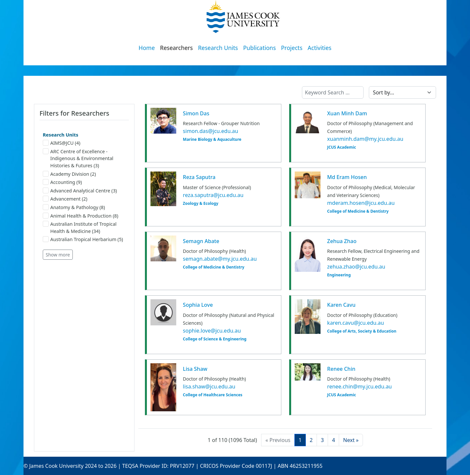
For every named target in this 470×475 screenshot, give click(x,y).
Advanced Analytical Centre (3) (80, 191)
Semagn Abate (201, 241)
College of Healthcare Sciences (212, 395)
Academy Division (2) (69, 174)
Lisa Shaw (195, 368)
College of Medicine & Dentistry (357, 211)
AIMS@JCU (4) (61, 143)
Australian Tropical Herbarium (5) (83, 239)
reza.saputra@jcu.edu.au (213, 195)
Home (147, 48)
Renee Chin (341, 368)
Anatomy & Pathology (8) (74, 207)
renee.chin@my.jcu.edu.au (359, 386)
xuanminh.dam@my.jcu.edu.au (365, 138)
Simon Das (196, 113)
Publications (259, 48)
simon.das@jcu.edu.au (210, 131)
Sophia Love (198, 304)
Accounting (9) (62, 182)
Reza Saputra (199, 177)
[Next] (351, 440)
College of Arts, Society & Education (361, 331)
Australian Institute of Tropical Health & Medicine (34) (80, 227)
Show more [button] (58, 255)
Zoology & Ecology (200, 203)
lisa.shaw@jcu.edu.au (209, 386)
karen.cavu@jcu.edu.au (355, 322)
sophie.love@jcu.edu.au (212, 330)
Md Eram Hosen (347, 177)
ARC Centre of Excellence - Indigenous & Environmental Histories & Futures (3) (78, 158)
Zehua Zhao (341, 241)
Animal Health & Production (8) (80, 216)
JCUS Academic (341, 147)
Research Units (218, 48)
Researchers (176, 48)
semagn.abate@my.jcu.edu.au (220, 258)
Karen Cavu (341, 304)
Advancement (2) (65, 199)
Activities (320, 48)
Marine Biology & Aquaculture (212, 139)
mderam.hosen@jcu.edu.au (361, 202)
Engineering (339, 275)
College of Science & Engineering (214, 339)
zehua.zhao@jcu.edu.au (356, 266)
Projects (292, 48)
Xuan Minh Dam (347, 113)
